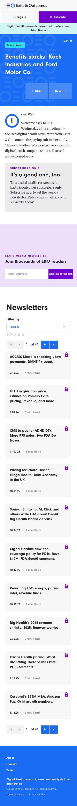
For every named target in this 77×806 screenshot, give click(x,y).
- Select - (14, 327)
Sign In (19, 17)
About (10, 758)
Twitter (10, 770)
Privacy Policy (37, 795)
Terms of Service (15, 795)
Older (37, 91)
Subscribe (57, 17)
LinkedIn (11, 764)
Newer (61, 91)
